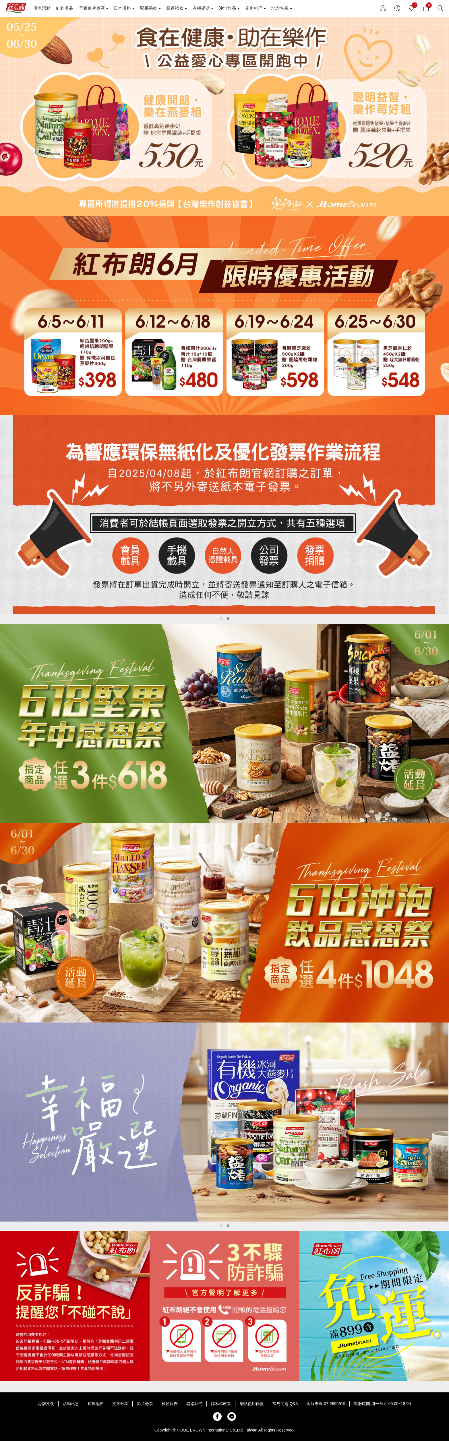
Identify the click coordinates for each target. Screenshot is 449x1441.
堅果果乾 (148, 8)
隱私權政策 (221, 1403)
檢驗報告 (170, 1403)
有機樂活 (201, 8)
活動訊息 (71, 1403)
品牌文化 (46, 1403)
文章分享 (120, 1403)
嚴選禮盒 (174, 8)
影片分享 (145, 1403)
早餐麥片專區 (92, 8)
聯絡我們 (194, 1403)
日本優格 (122, 8)
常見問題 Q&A (285, 1403)
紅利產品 (64, 8)
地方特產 (280, 8)
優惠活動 (42, 8)
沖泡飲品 (227, 8)
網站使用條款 (252, 1403)
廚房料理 (253, 8)
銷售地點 (96, 1403)
